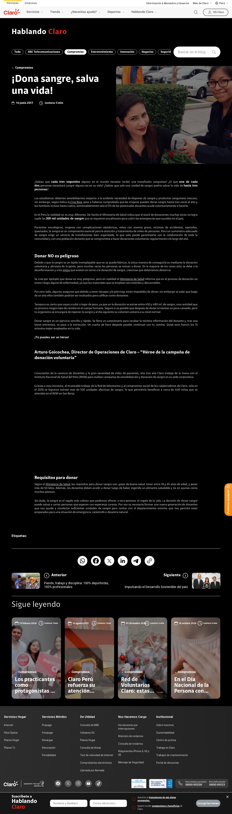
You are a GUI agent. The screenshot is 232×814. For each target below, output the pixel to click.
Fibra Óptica (11, 732)
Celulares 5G (87, 732)
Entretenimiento (102, 52)
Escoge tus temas (208, 803)
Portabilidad (49, 755)
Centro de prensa (166, 740)
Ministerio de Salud (132, 279)
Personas (12, 3)
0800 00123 (217, 784)
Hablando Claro (142, 12)
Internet (8, 725)
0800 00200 (193, 784)
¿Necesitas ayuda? (84, 12)
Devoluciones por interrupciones (128, 727)
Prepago (47, 725)
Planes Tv (9, 747)
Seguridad (167, 52)
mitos (66, 270)
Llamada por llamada (92, 770)
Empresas (31, 3)
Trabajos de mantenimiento (172, 755)
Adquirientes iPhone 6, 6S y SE (133, 753)
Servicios (32, 12)
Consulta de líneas (90, 747)
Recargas (47, 740)
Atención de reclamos (130, 736)
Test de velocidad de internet (96, 755)
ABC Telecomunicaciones (44, 52)
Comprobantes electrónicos (96, 762)
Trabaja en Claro (165, 747)
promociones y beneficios (165, 806)
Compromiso (75, 52)
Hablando (39, 32)
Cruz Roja (76, 202)
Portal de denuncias (167, 762)
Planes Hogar (11, 740)
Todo (17, 52)
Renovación (48, 747)
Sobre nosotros (165, 725)
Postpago (47, 732)
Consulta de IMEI (89, 725)
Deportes (114, 12)
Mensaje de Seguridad (131, 762)
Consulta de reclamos (130, 743)
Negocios (147, 52)
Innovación (127, 52)
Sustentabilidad (165, 732)
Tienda (55, 12)
